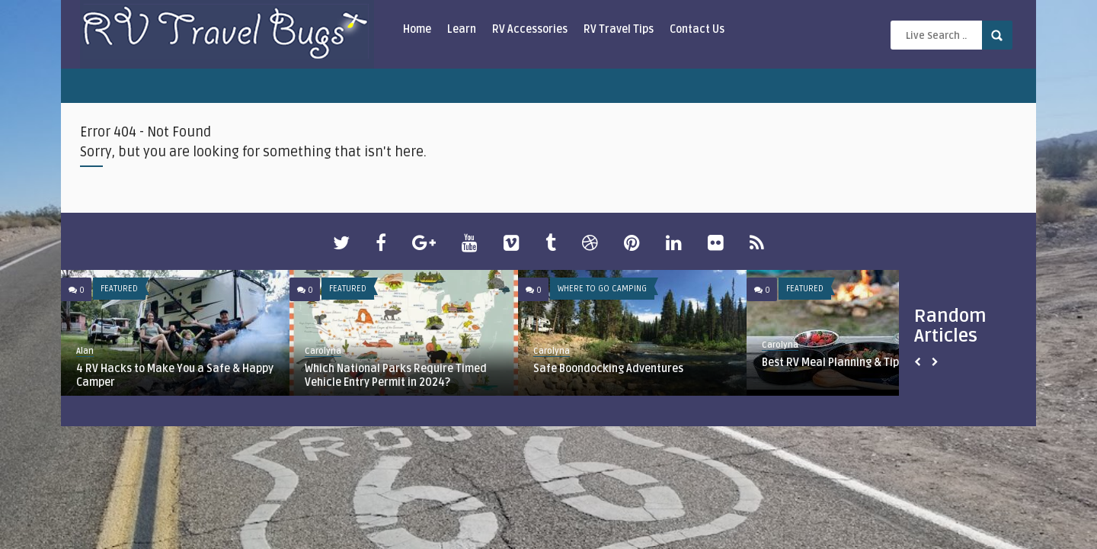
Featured (119, 289)
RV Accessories (530, 29)
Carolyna (323, 351)
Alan (85, 351)
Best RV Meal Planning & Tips (833, 362)
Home (417, 29)
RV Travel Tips (619, 29)
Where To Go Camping (602, 289)
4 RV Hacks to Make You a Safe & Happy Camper (174, 375)
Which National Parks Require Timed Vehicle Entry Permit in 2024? (396, 375)
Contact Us (697, 29)
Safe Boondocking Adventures (608, 368)
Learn (461, 29)
